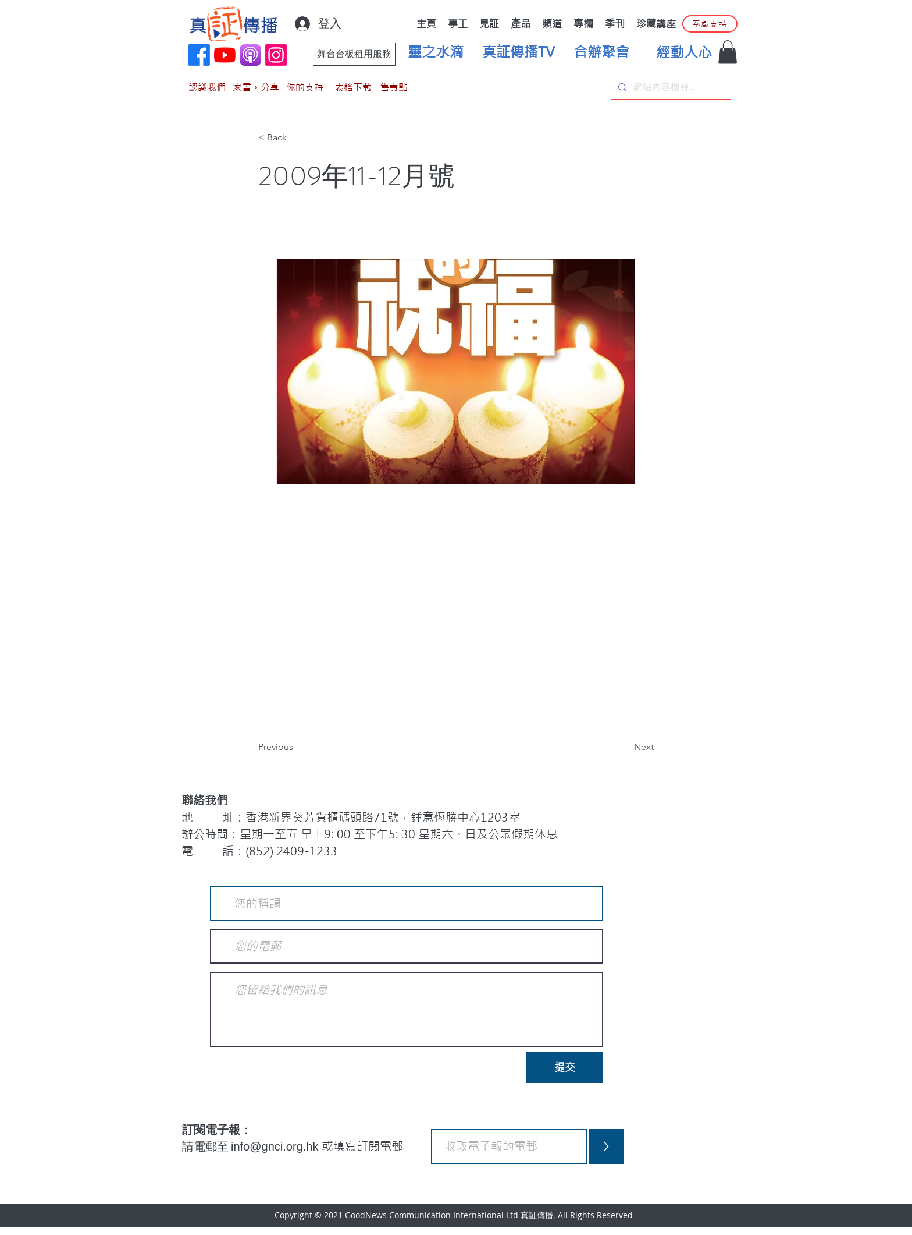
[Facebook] (199, 55)
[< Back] (296, 138)
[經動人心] (684, 53)
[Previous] (296, 747)
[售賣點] (394, 87)
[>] (606, 1146)
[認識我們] (207, 87)
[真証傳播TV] (518, 52)
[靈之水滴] (435, 52)
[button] (728, 52)
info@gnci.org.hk (276, 1146)
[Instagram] (276, 55)
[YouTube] (225, 55)
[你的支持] (304, 87)
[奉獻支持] (710, 24)
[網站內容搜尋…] (669, 87)
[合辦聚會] (601, 52)
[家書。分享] (255, 87)
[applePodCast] (250, 55)
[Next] (625, 747)
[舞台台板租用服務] (354, 54)
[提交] (564, 1067)
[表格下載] (353, 87)
